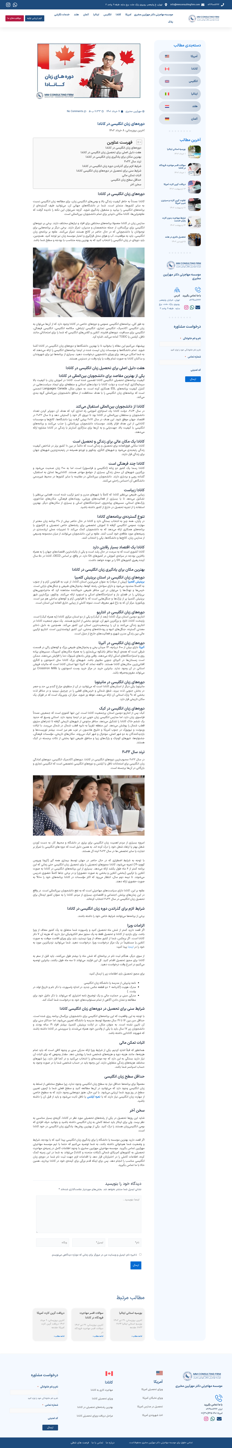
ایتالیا (96, 15)
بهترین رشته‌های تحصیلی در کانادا (91, 1407)
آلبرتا (142, 647)
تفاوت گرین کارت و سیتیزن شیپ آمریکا (173, 202)
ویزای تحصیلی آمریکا (152, 1389)
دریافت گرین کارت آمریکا (175, 184)
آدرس (177, 296)
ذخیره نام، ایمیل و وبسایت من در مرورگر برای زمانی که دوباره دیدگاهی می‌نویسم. (94, 1255)
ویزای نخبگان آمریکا (152, 1398)
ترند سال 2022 (132, 161)
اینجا (131, 947)
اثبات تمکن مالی (131, 175)
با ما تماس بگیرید (191, 296)
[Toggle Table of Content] (137, 142)
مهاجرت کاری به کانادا (102, 1390)
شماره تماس (193, 357)
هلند (76, 15)
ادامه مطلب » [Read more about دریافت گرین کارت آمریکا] (59, 1336)
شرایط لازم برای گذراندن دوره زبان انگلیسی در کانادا (111, 166)
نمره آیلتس (93, 1097)
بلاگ (170, 22)
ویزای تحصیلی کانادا (102, 1399)
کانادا (118, 15)
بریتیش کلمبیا (136, 582)
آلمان (86, 15)
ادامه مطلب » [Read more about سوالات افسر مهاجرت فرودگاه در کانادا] (98, 1336)
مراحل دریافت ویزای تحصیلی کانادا (95, 1416)
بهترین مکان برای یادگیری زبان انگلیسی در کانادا (113, 157)
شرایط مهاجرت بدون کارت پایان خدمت (174, 219)
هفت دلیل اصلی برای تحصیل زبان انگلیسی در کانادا (111, 152)
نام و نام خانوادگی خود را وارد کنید (186, 350)
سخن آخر (135, 184)
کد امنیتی (196, 370)
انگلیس (107, 15)
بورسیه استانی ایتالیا (176, 149)
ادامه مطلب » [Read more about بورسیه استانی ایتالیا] (137, 1336)
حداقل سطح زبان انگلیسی (126, 180)
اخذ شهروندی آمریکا (152, 1415)
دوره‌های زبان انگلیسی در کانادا (123, 148)
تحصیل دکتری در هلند (175, 237)
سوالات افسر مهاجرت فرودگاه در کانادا (172, 167)
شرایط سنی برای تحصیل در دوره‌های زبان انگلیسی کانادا (108, 171)
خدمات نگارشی (62, 15)
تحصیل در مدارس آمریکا (150, 1406)
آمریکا (128, 15)
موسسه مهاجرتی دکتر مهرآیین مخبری (153, 15)
